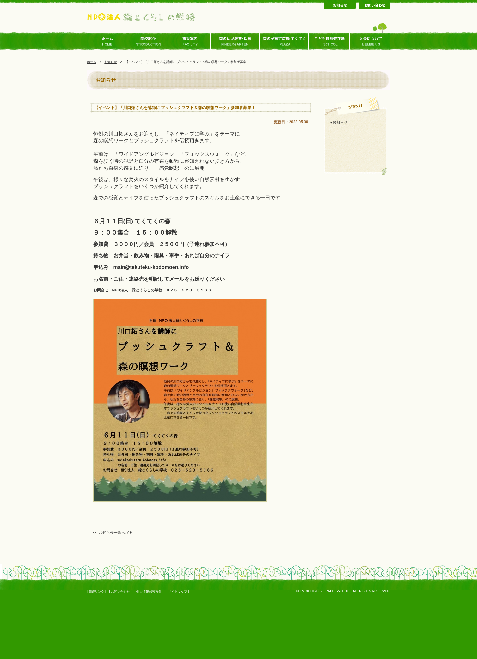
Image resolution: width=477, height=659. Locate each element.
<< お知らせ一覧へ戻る (113, 532)
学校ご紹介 (148, 41)
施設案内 (190, 41)
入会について (370, 41)
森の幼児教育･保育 (235, 41)
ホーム (107, 41)
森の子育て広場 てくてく (284, 41)
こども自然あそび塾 (329, 41)
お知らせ (110, 62)
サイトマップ (177, 591)
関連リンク (96, 591)
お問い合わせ (120, 591)
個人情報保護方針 (149, 591)
